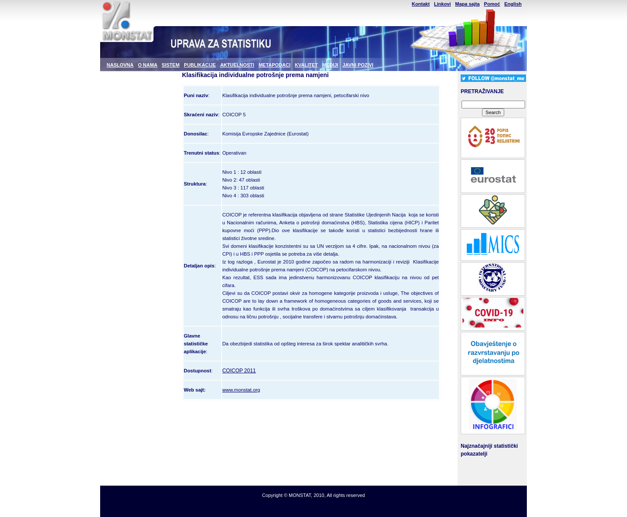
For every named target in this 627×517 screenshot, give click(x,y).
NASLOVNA (120, 65)
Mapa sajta (467, 4)
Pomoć (492, 4)
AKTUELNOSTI (237, 65)
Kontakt (421, 4)
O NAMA (148, 65)
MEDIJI (330, 65)
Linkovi (442, 4)
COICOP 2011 (239, 371)
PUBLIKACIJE (200, 65)
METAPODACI (274, 65)
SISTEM (170, 65)
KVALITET (306, 65)
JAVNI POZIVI (358, 65)
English (513, 4)
